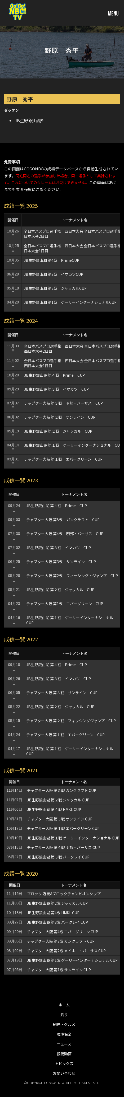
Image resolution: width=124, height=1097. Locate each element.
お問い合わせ (64, 1073)
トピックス (64, 1063)
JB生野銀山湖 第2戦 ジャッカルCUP (55, 288)
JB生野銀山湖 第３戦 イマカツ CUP (56, 389)
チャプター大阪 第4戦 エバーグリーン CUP (62, 931)
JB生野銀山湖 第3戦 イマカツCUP (53, 274)
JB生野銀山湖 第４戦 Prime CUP (54, 375)
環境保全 (64, 1034)
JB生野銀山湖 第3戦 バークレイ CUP (57, 922)
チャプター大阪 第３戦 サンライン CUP (62, 692)
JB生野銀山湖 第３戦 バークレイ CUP (58, 857)
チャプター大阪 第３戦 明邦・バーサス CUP (63, 403)
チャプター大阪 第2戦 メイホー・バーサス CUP (66, 950)
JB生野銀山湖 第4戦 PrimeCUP (51, 260)
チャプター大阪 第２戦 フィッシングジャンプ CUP (71, 720)
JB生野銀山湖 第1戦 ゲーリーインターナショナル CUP (72, 960)
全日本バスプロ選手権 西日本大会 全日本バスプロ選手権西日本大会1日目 (72, 363)
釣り (64, 1014)
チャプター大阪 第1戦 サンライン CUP (59, 969)
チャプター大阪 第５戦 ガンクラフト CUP (61, 790)
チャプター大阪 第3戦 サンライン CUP (61, 561)
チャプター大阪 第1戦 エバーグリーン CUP (64, 603)
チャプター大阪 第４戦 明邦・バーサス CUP (63, 847)
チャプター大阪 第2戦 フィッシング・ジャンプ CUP (72, 575)
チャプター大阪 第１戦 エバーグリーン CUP (63, 459)
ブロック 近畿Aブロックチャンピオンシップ (64, 893)
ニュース (64, 1044)
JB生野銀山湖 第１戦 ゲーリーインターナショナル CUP (73, 445)
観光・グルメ (64, 1024)
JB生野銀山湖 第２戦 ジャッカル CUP (58, 431)
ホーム (64, 1004)
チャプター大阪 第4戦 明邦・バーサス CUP (64, 533)
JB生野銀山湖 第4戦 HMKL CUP (53, 912)
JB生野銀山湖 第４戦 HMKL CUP (54, 809)
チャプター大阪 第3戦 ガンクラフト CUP (61, 941)
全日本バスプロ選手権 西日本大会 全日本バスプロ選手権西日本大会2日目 (72, 348)
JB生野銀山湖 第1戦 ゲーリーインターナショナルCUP (70, 302)
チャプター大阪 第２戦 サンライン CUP (59, 417)
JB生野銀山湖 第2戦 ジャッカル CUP (57, 903)
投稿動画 (64, 1053)
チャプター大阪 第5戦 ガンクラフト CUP (63, 519)
